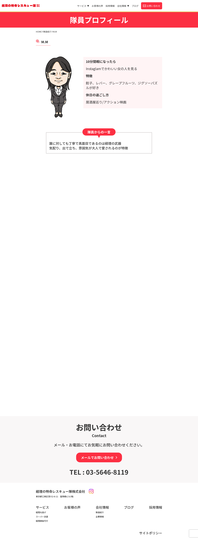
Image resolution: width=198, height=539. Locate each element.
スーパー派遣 (42, 516)
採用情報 (110, 5)
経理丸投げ (41, 512)
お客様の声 (97, 5)
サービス (83, 5)
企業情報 (100, 516)
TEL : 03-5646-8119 (99, 471)
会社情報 (123, 5)
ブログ (135, 5)
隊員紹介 (100, 512)
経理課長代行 (42, 520)
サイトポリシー (150, 533)
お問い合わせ (153, 5)
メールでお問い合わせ (97, 457)
